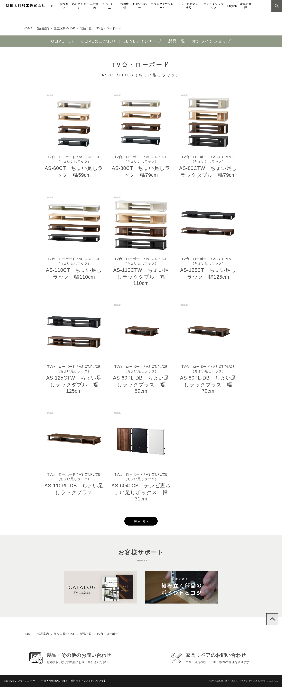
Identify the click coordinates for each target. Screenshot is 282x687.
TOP (53, 6)
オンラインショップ (211, 41)
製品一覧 (86, 28)
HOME (28, 28)
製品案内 (43, 28)
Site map (9, 680)
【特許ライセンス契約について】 (87, 680)
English (232, 6)
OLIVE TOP (63, 41)
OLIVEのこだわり (98, 41)
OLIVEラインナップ (142, 41)
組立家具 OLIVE (64, 28)
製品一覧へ (141, 521)
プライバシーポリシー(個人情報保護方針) (41, 680)
